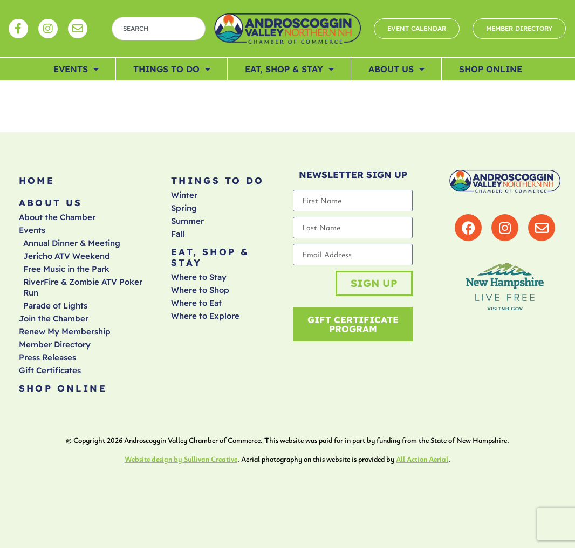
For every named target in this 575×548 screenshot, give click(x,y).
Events (76, 69)
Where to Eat (196, 303)
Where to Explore (205, 316)
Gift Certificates (50, 370)
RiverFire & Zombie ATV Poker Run (82, 287)
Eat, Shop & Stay (289, 69)
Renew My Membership (65, 331)
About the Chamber (57, 217)
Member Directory (55, 344)
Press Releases (47, 357)
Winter (184, 195)
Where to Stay (199, 277)
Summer (187, 221)
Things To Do (171, 69)
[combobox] (159, 28)
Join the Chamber (53, 318)
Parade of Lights (55, 305)
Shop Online (490, 69)
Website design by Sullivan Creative (181, 459)
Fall (177, 234)
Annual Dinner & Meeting (71, 243)
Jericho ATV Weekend (66, 256)
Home (37, 180)
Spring (184, 208)
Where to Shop (200, 290)
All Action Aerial (422, 459)
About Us (396, 69)
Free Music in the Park (66, 269)
